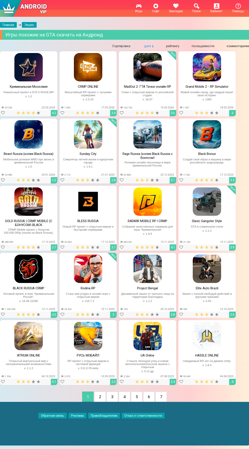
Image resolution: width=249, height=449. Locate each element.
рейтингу (172, 46)
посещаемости (203, 46)
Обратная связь (52, 415)
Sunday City (88, 154)
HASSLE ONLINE (207, 355)
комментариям (238, 46)
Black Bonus (207, 154)
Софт (155, 9)
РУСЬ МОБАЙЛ (88, 355)
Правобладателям (104, 415)
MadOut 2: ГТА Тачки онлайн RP (147, 87)
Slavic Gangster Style (207, 221)
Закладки (176, 9)
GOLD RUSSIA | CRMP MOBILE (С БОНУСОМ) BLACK (28, 222)
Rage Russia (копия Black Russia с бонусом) (148, 155)
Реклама (77, 415)
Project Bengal (147, 288)
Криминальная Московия (29, 87)
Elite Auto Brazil (207, 288)
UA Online (147, 355)
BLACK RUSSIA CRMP (28, 288)
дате (147, 46)
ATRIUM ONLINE (28, 355)
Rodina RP (88, 288)
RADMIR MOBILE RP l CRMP (147, 221)
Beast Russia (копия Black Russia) (28, 154)
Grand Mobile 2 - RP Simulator (207, 87)
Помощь (238, 9)
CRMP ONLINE (88, 87)
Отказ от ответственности (143, 415)
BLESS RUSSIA (88, 221)
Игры (138, 9)
